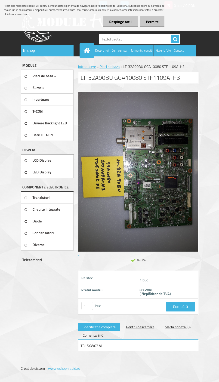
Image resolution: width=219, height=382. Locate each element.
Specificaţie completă (99, 327)
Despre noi (102, 50)
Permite (152, 22)
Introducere (87, 66)
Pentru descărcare (140, 327)
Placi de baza (109, 66)
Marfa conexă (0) (178, 327)
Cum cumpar (120, 50)
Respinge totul (121, 22)
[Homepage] (87, 50)
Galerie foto (163, 50)
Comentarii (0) (94, 335)
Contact (179, 50)
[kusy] (87, 306)
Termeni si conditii (142, 50)
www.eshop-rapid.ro (64, 368)
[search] (175, 39)
